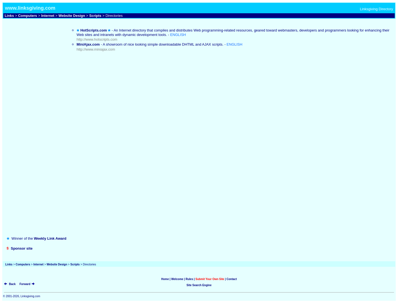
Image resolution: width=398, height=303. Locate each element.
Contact (232, 279)
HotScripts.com (93, 30)
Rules (189, 279)
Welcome (177, 279)
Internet (47, 16)
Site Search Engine (199, 285)
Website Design (71, 16)
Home (165, 279)
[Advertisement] (32, 39)
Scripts (95, 16)
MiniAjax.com (88, 44)
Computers (27, 16)
